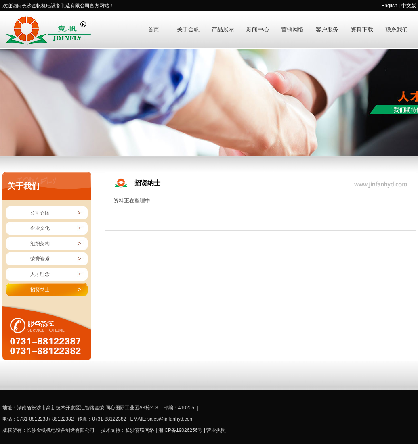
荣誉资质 (40, 259)
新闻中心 (257, 30)
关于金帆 (188, 30)
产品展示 (223, 30)
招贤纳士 (40, 289)
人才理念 (40, 274)
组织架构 (40, 243)
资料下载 (362, 30)
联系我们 (396, 30)
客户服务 (327, 30)
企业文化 (40, 228)
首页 (153, 30)
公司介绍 (40, 213)
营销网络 (292, 30)
